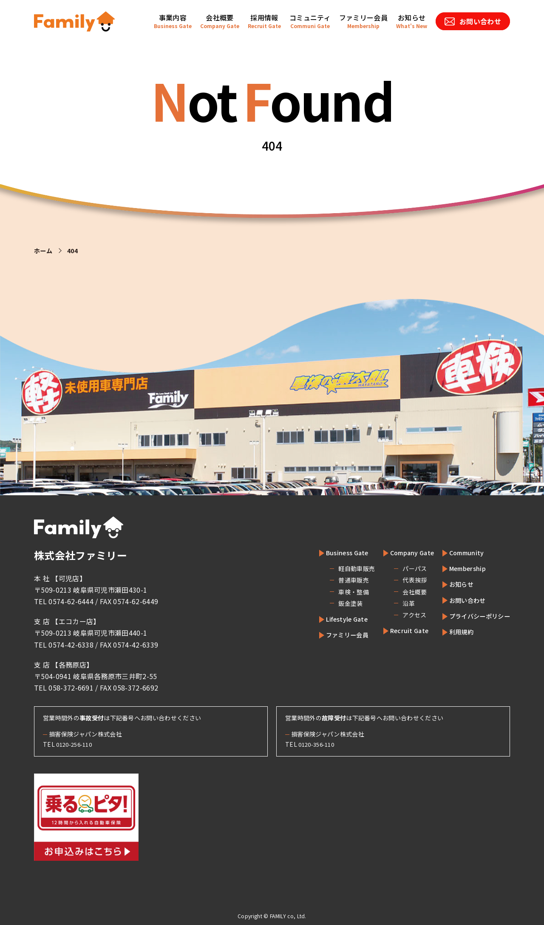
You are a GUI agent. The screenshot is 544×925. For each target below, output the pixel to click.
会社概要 (397, 592)
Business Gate (333, 552)
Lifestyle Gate (333, 619)
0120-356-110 (318, 744)
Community (460, 552)
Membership (461, 568)
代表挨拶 (397, 580)
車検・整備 (335, 592)
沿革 (391, 603)
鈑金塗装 (332, 603)
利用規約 (454, 631)
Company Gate (399, 552)
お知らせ (454, 584)
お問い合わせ (461, 600)
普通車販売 (335, 580)
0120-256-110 (76, 744)
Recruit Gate (395, 630)
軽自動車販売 (338, 568)
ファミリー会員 (333, 634)
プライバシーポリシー (475, 616)
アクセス (397, 615)
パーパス (397, 568)
